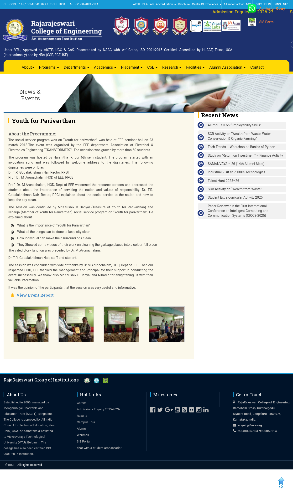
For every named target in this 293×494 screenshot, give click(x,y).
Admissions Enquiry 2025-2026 (98, 409)
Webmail (83, 435)
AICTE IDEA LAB (143, 4)
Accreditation (166, 4)
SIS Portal (266, 22)
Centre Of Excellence (206, 4)
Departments (76, 67)
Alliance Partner (234, 4)
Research (171, 67)
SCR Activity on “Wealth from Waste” (235, 189)
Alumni (82, 428)
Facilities (195, 67)
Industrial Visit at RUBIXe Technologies (236, 172)
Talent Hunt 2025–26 (223, 181)
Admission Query (272, 8)
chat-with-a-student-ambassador (99, 448)
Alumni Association (227, 67)
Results (82, 415)
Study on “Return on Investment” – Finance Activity (245, 155)
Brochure (184, 4)
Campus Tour (86, 422)
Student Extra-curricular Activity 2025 (235, 197)
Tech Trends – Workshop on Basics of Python (241, 147)
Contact (257, 67)
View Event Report (35, 295)
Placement (131, 67)
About (28, 67)
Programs (49, 67)
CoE (152, 67)
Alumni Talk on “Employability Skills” (234, 125)
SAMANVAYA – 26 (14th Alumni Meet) (236, 164)
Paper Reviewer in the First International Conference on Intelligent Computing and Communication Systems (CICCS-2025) (238, 210)
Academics (105, 67)
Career (81, 403)
